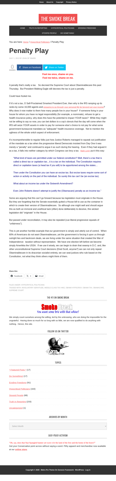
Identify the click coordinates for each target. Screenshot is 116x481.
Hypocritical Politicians (32, 291)
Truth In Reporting (17, 408)
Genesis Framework (66, 476)
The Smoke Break (58, 21)
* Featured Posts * (17, 376)
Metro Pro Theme (48, 476)
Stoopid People (16, 401)
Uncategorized (16, 414)
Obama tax (87, 294)
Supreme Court (16, 297)
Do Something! (16, 382)
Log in (87, 476)
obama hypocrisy (74, 294)
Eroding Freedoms (17, 389)
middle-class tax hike (54, 294)
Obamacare (98, 294)
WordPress (79, 476)
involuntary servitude (33, 294)
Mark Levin (85, 157)
